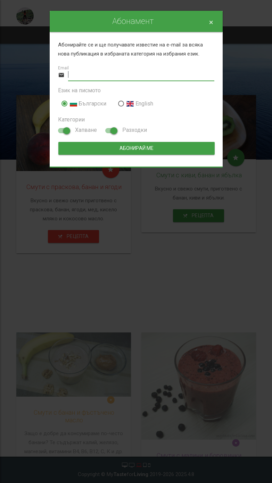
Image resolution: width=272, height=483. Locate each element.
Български (83, 103)
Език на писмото (79, 90)
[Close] (211, 22)
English (135, 103)
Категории (71, 119)
